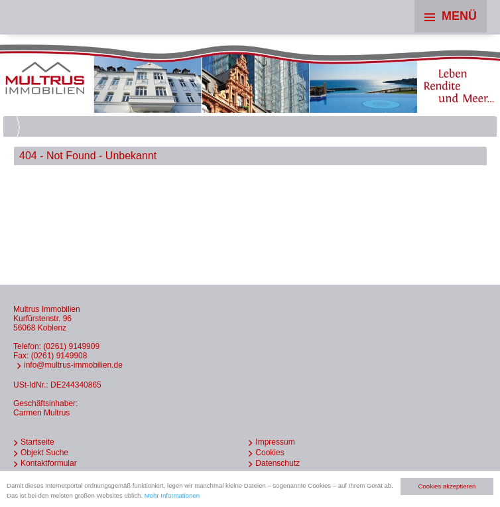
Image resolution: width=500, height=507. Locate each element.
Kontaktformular (49, 463)
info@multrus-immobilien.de (73, 365)
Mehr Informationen (172, 495)
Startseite (37, 442)
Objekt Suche (44, 452)
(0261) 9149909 (71, 346)
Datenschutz (277, 463)
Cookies (269, 452)
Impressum (274, 442)
